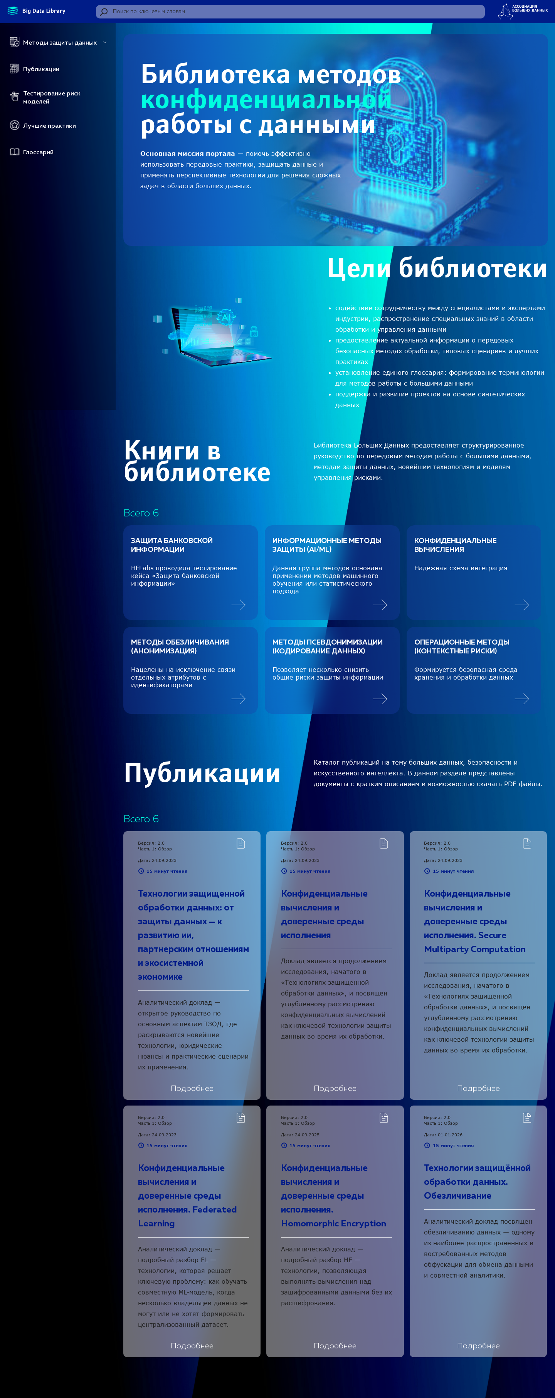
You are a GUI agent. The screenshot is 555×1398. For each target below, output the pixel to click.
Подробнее (192, 1088)
